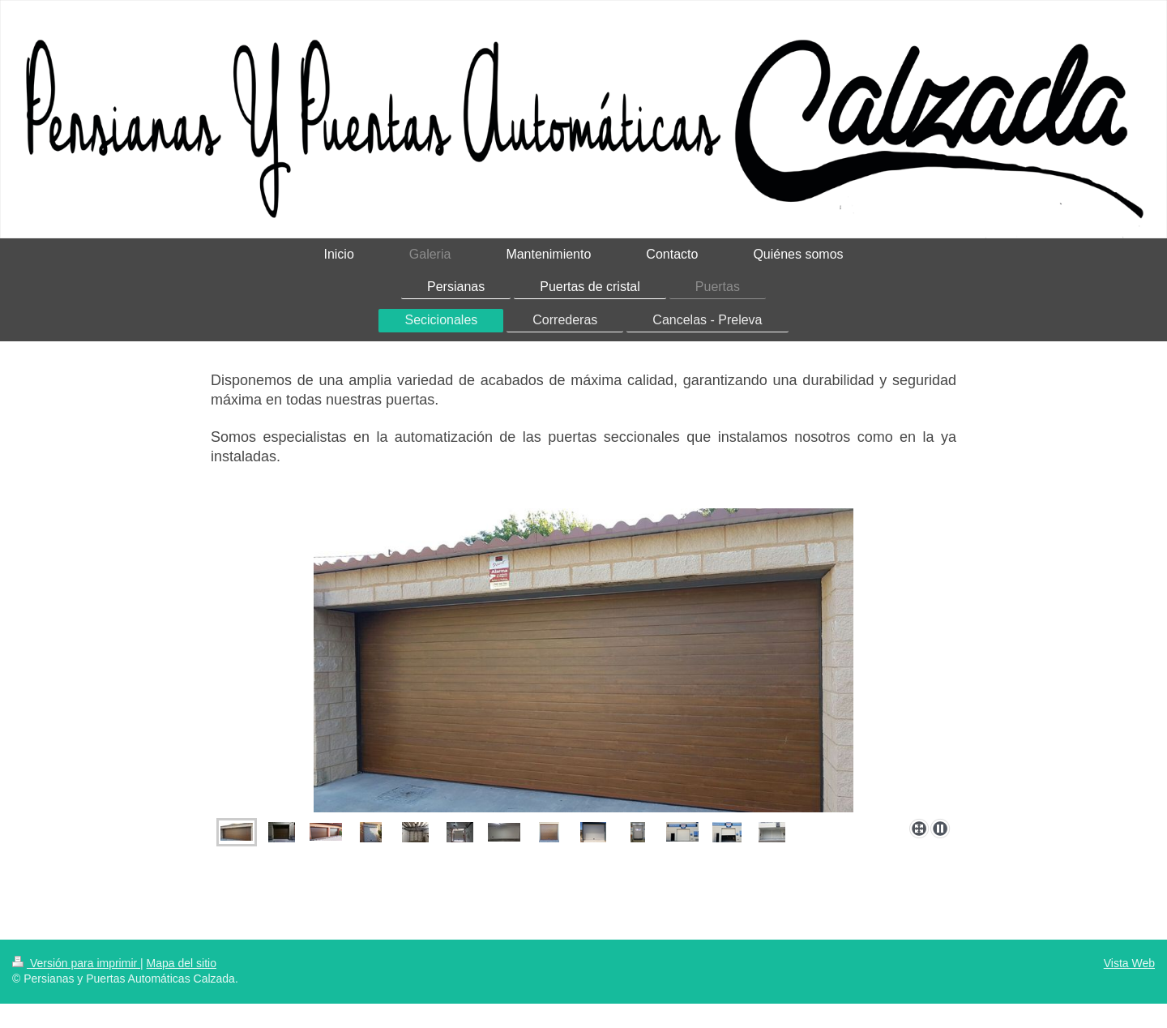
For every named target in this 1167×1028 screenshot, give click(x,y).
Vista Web (1129, 963)
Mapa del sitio (181, 963)
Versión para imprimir (76, 963)
